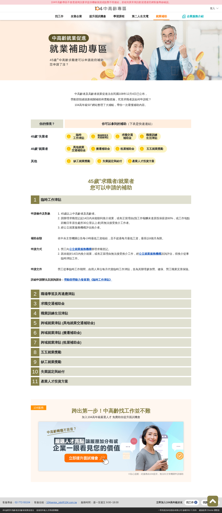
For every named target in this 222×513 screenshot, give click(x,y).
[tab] (111, 199)
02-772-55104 (22, 502)
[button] (212, 8)
